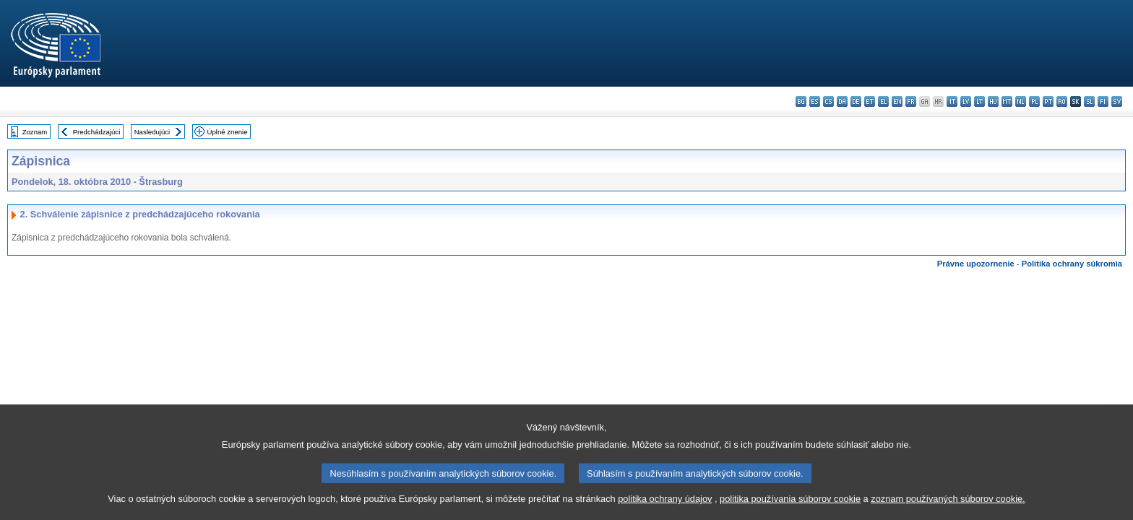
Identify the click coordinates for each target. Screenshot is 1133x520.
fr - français (910, 101)
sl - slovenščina (1089, 101)
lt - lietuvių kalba (979, 101)
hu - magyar (993, 101)
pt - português (1048, 101)
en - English (897, 101)
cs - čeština (828, 101)
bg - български (801, 101)
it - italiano (952, 101)
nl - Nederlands (1020, 101)
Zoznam (35, 132)
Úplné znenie (227, 132)
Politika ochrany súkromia (1072, 263)
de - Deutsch (855, 101)
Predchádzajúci (97, 132)
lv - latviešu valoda (965, 101)
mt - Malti (1006, 101)
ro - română (1061, 101)
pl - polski (1034, 101)
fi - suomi (1103, 101)
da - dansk (842, 101)
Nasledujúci (152, 132)
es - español (814, 101)
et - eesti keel (869, 101)
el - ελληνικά (883, 101)
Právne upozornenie (975, 263)
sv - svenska (1116, 101)
